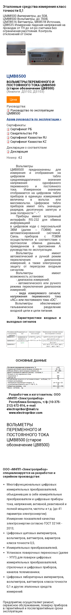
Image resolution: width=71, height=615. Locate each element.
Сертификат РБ (21, 129)
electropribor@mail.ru (22, 409)
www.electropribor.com (24, 413)
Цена (13, 99)
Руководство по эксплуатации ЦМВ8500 (30, 112)
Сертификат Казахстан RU (28, 137)
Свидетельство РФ (23, 133)
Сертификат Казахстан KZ (28, 142)
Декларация (19, 151)
